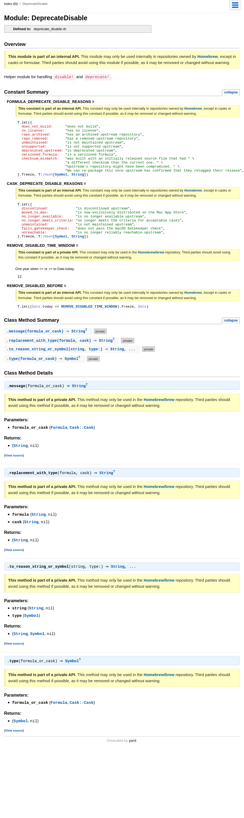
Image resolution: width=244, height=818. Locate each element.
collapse (231, 92)
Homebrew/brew (151, 270)
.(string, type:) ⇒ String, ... (73, 369)
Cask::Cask (81, 448)
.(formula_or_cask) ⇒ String (49, 351)
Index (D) (11, 4)
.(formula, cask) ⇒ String (62, 360)
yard (132, 759)
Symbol (61, 185)
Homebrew (207, 56)
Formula (59, 448)
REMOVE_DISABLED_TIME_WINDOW (89, 326)
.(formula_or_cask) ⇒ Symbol (45, 379)
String (78, 185)
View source (14, 475)
